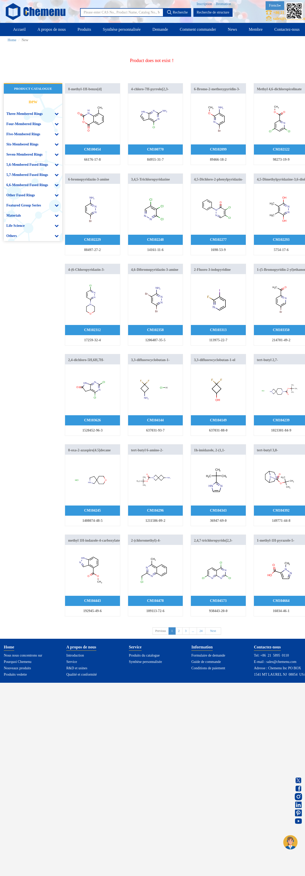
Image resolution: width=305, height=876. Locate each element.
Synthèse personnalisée (122, 29)
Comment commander (198, 29)
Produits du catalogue (144, 655)
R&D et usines (76, 668)
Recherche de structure (213, 12)
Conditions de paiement (208, 668)
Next (213, 631)
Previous (160, 631)
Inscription (204, 4)
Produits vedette (15, 674)
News (232, 29)
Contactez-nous (287, 29)
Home (12, 40)
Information (202, 647)
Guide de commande (206, 662)
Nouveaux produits (17, 668)
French (275, 5)
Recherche (177, 12)
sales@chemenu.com (281, 662)
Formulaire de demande (208, 655)
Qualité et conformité (81, 674)
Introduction (75, 655)
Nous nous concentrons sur (23, 655)
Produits (84, 29)
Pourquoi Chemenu (18, 662)
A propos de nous (51, 29)
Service (71, 662)
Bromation (223, 4)
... (193, 631)
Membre (256, 29)
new (33, 101)
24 (201, 631)
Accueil (19, 29)
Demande (160, 29)
